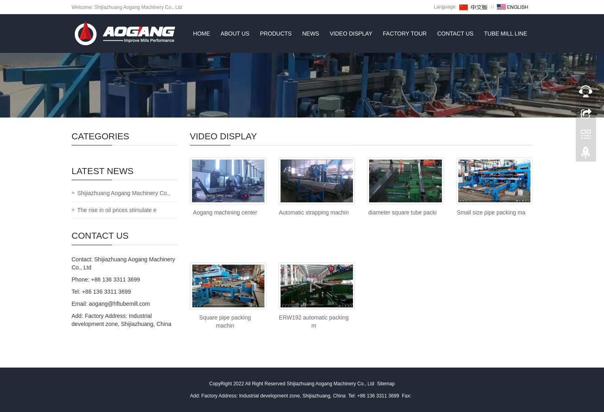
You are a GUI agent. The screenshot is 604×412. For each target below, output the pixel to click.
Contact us (455, 33)
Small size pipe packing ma (491, 212)
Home (201, 33)
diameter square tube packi (402, 212)
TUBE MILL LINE (505, 33)
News (310, 33)
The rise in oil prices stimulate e (116, 210)
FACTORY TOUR (405, 33)
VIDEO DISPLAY (350, 33)
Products (276, 33)
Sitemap (386, 384)
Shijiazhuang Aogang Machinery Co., (123, 193)
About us (235, 33)
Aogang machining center (225, 212)
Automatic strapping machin (314, 212)
